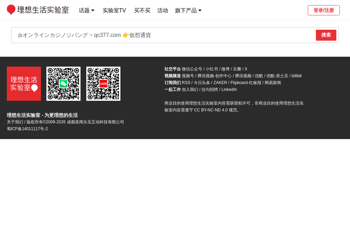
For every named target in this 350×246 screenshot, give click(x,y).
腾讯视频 (243, 75)
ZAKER (220, 82)
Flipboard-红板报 (246, 82)
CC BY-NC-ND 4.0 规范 (215, 110)
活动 (162, 10)
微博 (225, 69)
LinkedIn (229, 89)
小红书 (212, 69)
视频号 (188, 75)
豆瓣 (237, 69)
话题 (84, 10)
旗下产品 (186, 10)
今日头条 (202, 82)
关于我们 (15, 122)
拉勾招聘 (210, 89)
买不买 (142, 10)
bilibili (297, 75)
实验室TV (114, 10)
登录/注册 (323, 10)
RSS (186, 82)
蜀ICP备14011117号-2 (27, 128)
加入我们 (190, 89)
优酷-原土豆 (277, 75)
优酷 (259, 75)
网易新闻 (273, 82)
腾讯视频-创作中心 (215, 75)
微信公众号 (192, 69)
